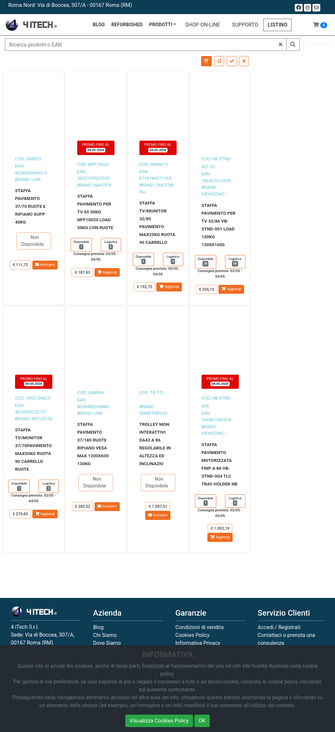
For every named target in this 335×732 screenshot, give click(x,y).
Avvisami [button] (45, 265)
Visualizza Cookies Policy (159, 721)
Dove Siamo (107, 643)
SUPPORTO (245, 25)
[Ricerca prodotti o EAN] (140, 44)
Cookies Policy (192, 635)
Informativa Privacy (197, 643)
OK (202, 721)
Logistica (110, 244)
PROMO (317, 44)
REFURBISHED (127, 25)
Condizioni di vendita (199, 627)
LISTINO (277, 25)
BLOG (99, 25)
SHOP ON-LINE (202, 25)
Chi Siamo (105, 635)
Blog (98, 627)
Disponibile (81, 244)
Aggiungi (107, 272)
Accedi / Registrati (279, 627)
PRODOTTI (160, 25)
